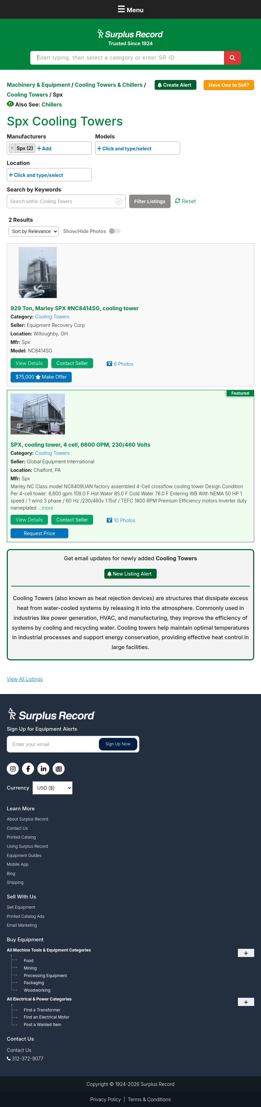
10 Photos (124, 520)
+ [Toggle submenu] (246, 953)
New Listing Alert (132, 574)
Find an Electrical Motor (46, 1017)
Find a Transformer (42, 1009)
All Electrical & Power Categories (39, 999)
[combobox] (49, 148)
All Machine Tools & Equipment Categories (49, 950)
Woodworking (37, 990)
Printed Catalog (21, 837)
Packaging (34, 982)
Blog (11, 873)
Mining (30, 968)
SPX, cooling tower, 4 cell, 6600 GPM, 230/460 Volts (80, 444)
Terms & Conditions (149, 1099)
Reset (185, 201)
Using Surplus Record (27, 846)
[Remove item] (12, 147)
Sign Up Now (118, 743)
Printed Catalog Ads (25, 916)
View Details (29, 363)
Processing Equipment (45, 975)
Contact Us (17, 828)
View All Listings (25, 679)
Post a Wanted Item (42, 1024)
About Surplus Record (27, 819)
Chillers (51, 104)
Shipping (15, 882)
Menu (130, 9)
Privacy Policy (105, 1099)
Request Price (39, 533)
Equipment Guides (24, 855)
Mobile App (18, 864)
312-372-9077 (28, 1058)
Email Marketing (22, 925)
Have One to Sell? (229, 85)
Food (28, 960)
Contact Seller (72, 363)
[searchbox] (55, 150)
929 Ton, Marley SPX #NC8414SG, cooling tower (75, 308)
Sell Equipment (21, 907)
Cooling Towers (52, 316)
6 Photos (123, 364)
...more (45, 508)
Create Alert (177, 85)
